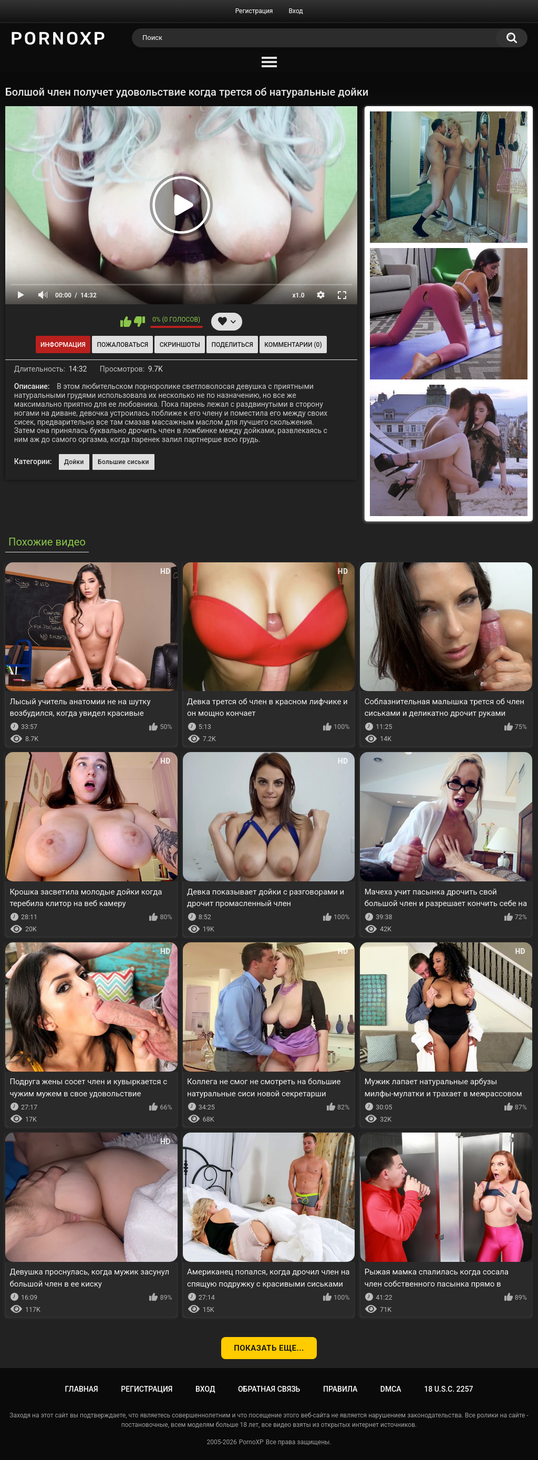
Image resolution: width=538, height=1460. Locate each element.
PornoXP (251, 1442)
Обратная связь (269, 1389)
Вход (295, 11)
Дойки (74, 462)
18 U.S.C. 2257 (448, 1389)
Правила (340, 1389)
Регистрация (254, 11)
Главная (81, 1389)
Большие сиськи (123, 462)
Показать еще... (269, 1348)
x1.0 (298, 295)
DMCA (390, 1389)
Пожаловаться (122, 344)
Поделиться (232, 344)
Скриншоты (180, 344)
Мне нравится (125, 321)
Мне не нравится (139, 321)
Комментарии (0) (293, 344)
